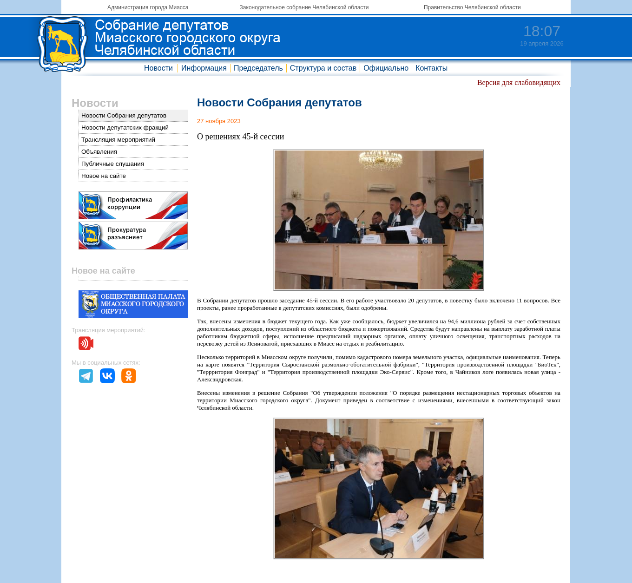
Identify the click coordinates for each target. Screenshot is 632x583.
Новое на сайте (103, 175)
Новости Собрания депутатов (123, 115)
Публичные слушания (112, 163)
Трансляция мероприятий (118, 139)
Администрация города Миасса (147, 7)
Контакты (431, 68)
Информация (204, 68)
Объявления (99, 151)
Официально (385, 68)
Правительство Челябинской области (472, 7)
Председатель (258, 68)
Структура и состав (323, 68)
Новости (158, 68)
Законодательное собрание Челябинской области (304, 7)
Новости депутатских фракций (125, 127)
